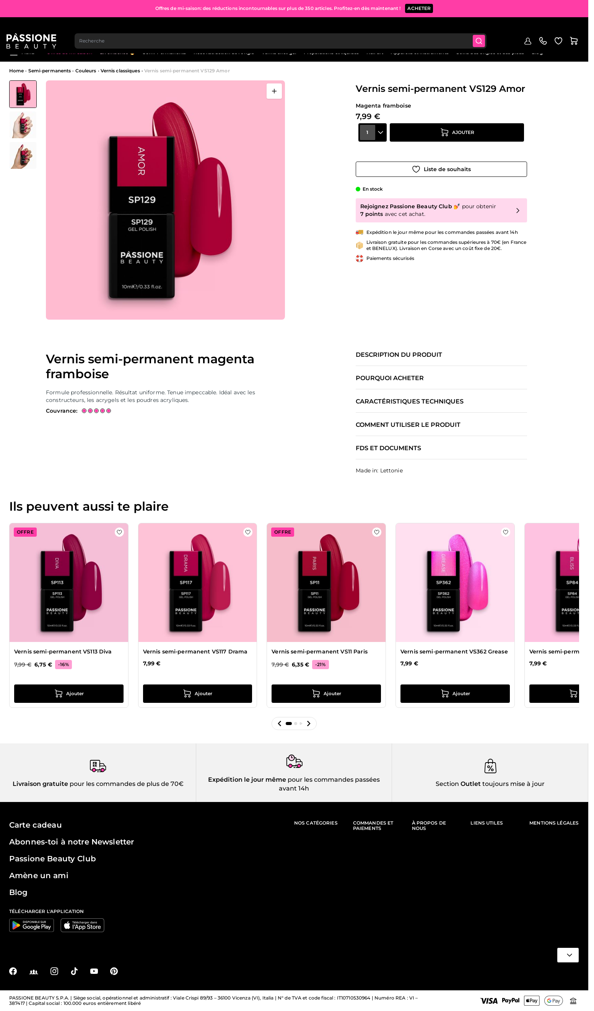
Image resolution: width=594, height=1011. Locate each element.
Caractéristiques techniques (410, 402)
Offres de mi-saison (69, 52)
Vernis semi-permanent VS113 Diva (63, 651)
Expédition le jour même (247, 779)
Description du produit (399, 355)
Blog (537, 52)
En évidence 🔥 (117, 52)
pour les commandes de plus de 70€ (126, 783)
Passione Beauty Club (52, 858)
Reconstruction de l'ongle (224, 52)
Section (447, 783)
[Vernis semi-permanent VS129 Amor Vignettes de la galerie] (23, 124)
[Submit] (483, 29)
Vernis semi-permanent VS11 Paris (319, 651)
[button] (279, 723)
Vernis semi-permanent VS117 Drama (195, 651)
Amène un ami (38, 875)
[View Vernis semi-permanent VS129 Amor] (23, 94)
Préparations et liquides (331, 52)
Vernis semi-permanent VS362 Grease (454, 651)
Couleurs (85, 70)
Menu (21, 52)
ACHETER (419, 7)
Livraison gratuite (40, 783)
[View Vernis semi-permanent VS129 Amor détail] (23, 125)
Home (16, 70)
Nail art (374, 52)
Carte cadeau (35, 825)
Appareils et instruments (420, 52)
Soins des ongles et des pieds (490, 52)
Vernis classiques (120, 70)
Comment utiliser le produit (408, 425)
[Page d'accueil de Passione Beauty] (34, 29)
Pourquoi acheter (390, 378)
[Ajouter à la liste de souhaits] (441, 163)
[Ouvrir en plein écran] (274, 91)
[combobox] (284, 29)
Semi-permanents (49, 70)
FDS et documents (388, 448)
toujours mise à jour (513, 783)
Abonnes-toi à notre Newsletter (71, 841)
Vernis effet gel (279, 52)
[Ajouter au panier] (457, 142)
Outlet (470, 783)
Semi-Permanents (164, 52)
